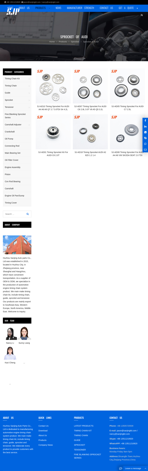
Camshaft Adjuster (13, 124)
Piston (7, 174)
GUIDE (77, 440)
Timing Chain (11, 86)
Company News (45, 445)
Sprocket (9, 100)
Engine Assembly (12, 167)
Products (42, 440)
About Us (42, 435)
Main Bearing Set (12, 153)
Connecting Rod (12, 146)
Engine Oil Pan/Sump (14, 195)
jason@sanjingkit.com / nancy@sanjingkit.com (41, 2)
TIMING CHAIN (81, 435)
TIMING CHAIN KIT (83, 430)
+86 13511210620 (13, 2)
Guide (7, 93)
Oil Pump (9, 139)
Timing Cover (11, 203)
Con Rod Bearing (12, 181)
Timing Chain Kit (12, 78)
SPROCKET (79, 445)
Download (42, 430)
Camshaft (9, 188)
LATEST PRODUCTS (83, 426)
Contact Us (43, 426)
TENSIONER (80, 450)
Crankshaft (10, 132)
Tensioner (9, 107)
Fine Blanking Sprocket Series (15, 116)
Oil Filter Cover (11, 160)
